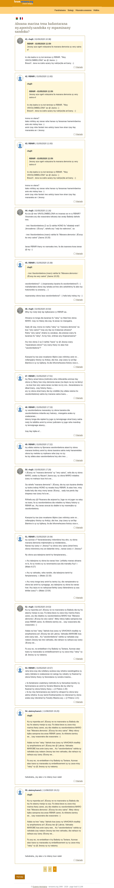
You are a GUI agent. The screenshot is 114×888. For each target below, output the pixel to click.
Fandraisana (60, 10)
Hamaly (78, 67)
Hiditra (96, 10)
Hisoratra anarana (83, 10)
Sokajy (71, 10)
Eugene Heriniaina (40, 887)
